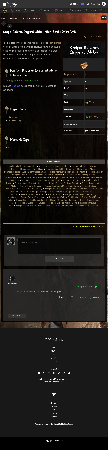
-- (86, 95)
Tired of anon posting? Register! (88, 226)
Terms (54, 410)
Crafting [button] (90, 10)
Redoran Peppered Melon (27, 80)
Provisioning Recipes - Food (31, 18)
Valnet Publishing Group (63, 424)
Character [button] (45, 10)
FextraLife (39, 424)
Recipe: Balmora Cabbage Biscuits (63, 183)
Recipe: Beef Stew (53, 189)
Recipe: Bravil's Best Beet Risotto (63, 197)
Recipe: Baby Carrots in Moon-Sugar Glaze (41, 180)
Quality (67, 81)
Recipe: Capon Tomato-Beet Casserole (33, 206)
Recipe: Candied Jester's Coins (63, 203)
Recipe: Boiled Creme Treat (33, 194)
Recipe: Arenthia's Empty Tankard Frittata (67, 172)
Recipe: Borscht (55, 194)
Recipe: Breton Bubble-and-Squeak (31, 200)
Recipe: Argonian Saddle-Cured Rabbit (45, 175)
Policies (54, 417)
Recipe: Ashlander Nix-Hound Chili (34, 177)
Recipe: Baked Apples (73, 180)
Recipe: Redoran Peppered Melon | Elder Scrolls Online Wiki (40, 32)
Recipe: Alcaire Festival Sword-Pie (54, 166)
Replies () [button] (85, 298)
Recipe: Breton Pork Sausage (63, 200)
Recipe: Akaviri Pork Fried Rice (22, 166)
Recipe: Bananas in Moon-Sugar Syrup (62, 186)
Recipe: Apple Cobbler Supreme (60, 169)
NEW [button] (16, 10)
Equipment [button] (74, 10)
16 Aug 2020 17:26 (84, 287)
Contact (54, 362)
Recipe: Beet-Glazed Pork (76, 189)
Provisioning (14, 18)
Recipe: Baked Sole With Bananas (30, 183)
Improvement (70, 74)
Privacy (54, 413)
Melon (92, 102)
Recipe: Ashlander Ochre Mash (66, 177)
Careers (54, 406)
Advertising (54, 403)
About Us (54, 358)
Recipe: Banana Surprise (30, 186)
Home (54, 348)
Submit (59, 259)
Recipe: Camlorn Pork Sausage (32, 203)
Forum (54, 355)
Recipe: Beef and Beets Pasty (29, 189)
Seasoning (94, 117)
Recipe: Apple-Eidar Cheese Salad (30, 172)
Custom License (57, 382)
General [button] (30, 10)
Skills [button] (60, 10)
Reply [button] (95, 298)
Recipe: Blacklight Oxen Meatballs (47, 191)
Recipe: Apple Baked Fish (31, 169)
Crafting (3, 18)
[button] (74, 4)
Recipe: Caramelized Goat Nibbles (69, 206)
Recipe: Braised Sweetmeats (33, 197)
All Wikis (54, 351)
